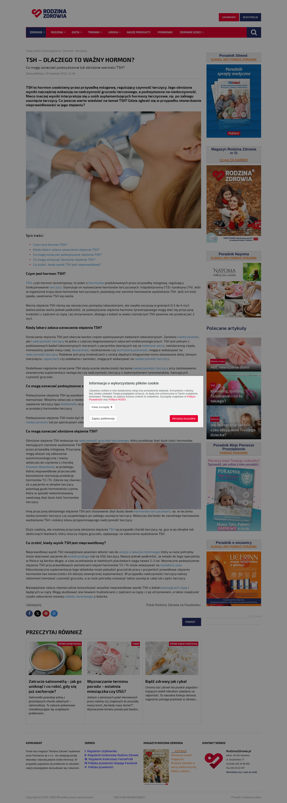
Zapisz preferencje (103, 418)
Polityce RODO (117, 399)
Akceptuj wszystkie (184, 418)
